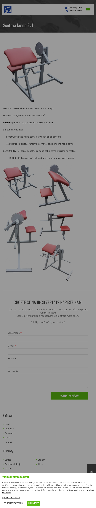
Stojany (41, 459)
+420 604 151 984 (75, 10)
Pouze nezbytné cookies (13, 503)
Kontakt (9, 442)
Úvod (7, 424)
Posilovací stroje (13, 464)
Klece (40, 464)
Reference (10, 433)
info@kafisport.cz (73, 7)
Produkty (9, 428)
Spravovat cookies (11, 497)
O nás (8, 437)
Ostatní (8, 468)
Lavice (8, 459)
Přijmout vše (33, 503)
